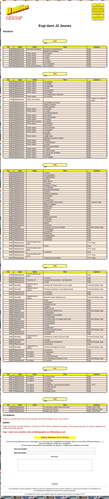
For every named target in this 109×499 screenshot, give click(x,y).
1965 (55, 165)
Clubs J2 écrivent (9, 426)
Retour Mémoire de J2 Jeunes (55, 437)
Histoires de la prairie (59, 426)
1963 (55, 41)
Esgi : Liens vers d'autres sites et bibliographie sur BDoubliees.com (34, 432)
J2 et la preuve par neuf (77, 426)
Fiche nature (46, 426)
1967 (55, 368)
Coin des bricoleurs (24, 426)
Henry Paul (42, 419)
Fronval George (31, 419)
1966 (55, 266)
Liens (98, 16)
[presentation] (55, 479)
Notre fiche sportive (15, 428)
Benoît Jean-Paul (18, 419)
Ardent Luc (7, 419)
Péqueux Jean (52, 419)
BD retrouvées (98, 13)
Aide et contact (98, 18)
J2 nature (90, 426)
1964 (55, 74)
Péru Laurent (63, 419)
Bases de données (98, 7)
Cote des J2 (36, 426)
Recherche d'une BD (98, 10)
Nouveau (97, 5)
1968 (55, 399)
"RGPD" (82, 496)
